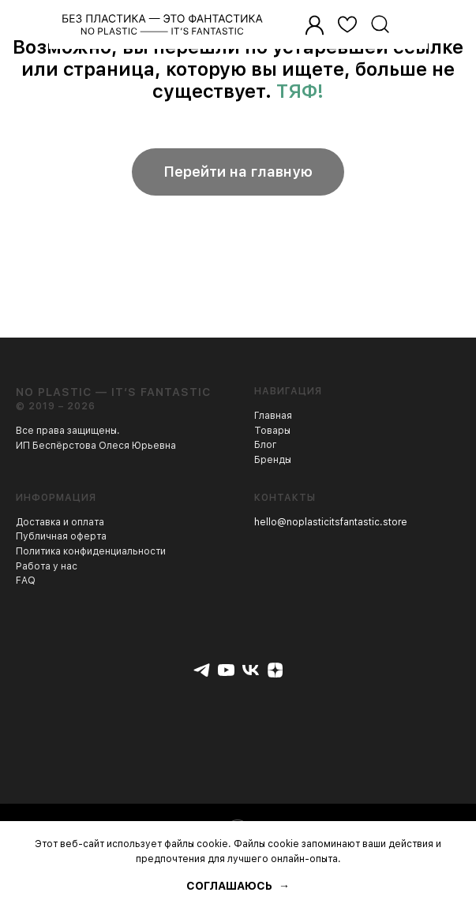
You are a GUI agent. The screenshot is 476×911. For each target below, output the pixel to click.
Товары (272, 430)
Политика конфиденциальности (91, 551)
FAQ (26, 580)
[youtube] (226, 670)
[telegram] (202, 670)
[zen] (275, 670)
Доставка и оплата (60, 522)
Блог (265, 444)
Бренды (272, 459)
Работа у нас (46, 566)
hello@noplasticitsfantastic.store (330, 522)
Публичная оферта (61, 536)
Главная (273, 415)
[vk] (250, 670)
